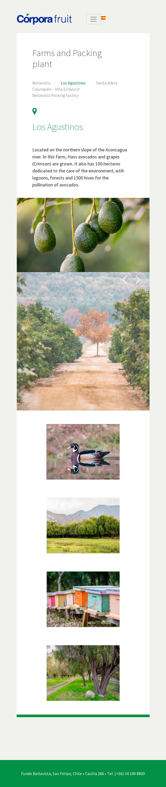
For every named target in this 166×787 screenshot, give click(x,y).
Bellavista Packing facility (55, 95)
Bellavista (41, 82)
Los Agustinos (73, 82)
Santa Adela (106, 82)
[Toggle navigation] (93, 19)
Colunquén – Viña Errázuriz (56, 89)
